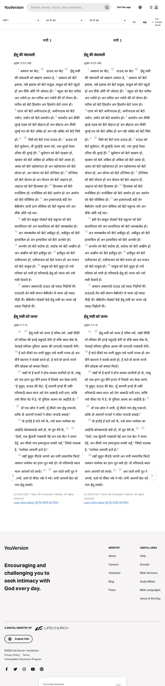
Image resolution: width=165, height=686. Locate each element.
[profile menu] (154, 7)
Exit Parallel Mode (157, 22)
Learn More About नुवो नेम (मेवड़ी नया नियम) (36, 502)
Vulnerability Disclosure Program (22, 659)
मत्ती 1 (21, 20)
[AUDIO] (134, 22)
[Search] (64, 7)
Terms (26, 654)
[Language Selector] (140, 7)
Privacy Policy (12, 654)
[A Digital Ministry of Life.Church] (82, 626)
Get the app (124, 7)
